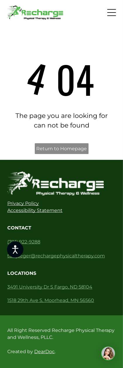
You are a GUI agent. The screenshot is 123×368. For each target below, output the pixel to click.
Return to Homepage (61, 148)
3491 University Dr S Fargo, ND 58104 (49, 287)
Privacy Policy (23, 203)
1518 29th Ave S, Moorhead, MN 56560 (50, 300)
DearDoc (44, 351)
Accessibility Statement (35, 210)
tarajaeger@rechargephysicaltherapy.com (56, 256)
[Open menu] (111, 12)
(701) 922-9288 (23, 242)
